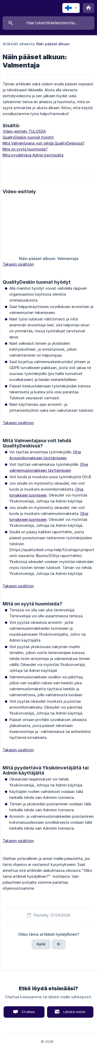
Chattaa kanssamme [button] (24, 1014)
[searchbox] (48, 23)
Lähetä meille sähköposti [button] (73, 1014)
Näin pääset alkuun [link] (53, 44)
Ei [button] (58, 944)
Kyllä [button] (41, 944)
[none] (71, 8)
